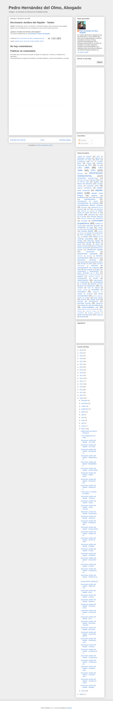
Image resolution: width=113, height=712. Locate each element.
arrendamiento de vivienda (88, 203)
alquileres (94, 195)
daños (85, 237)
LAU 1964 (83, 167)
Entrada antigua (65, 140)
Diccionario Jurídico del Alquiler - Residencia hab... (88, 522)
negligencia (96, 292)
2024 (81, 356)
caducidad (91, 215)
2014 (81, 384)
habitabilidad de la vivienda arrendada (89, 275)
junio (83, 417)
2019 (81, 370)
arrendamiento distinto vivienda (90, 205)
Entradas (82, 140)
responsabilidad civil (90, 307)
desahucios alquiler (95, 250)
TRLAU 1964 (84, 182)
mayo (83, 420)
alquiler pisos (19, 41)
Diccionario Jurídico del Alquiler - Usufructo (88, 497)
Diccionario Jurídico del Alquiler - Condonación (89, 656)
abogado (96, 182)
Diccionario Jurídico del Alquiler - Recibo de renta (88, 539)
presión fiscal (94, 299)
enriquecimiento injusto (95, 262)
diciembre (84, 400)
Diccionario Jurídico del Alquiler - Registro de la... (88, 533)
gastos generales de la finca (88, 273)
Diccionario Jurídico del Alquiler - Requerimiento (89, 528)
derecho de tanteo (93, 244)
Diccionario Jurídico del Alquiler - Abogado (88, 686)
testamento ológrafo (91, 311)
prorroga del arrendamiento (87, 301)
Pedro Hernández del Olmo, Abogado (45, 7)
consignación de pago (85, 227)
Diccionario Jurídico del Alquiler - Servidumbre (89, 512)
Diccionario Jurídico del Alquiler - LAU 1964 (88, 441)
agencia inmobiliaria (84, 188)
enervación (81, 262)
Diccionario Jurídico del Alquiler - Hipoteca (88, 600)
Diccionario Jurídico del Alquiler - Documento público (88, 634)
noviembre (84, 403)
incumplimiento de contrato (87, 278)
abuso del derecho (84, 184)
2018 (81, 373)
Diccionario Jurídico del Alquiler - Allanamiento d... (89, 457)
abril (82, 423)
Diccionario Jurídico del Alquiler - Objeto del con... (88, 586)
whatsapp (83, 316)
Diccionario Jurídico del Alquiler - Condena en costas (88, 681)
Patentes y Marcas (82, 180)
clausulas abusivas (96, 216)
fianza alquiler (88, 269)
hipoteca (80, 276)
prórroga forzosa (84, 303)
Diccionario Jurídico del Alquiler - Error (88, 617)
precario (83, 299)
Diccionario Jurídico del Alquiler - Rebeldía (88, 545)
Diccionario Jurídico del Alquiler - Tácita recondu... (88, 507)
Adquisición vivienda (84, 158)
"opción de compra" (84, 156)
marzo (83, 426)
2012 (81, 389)
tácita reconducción (84, 315)
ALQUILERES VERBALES (89, 581)
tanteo (42, 41)
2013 (81, 387)
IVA (98, 165)
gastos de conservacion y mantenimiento (90, 270)
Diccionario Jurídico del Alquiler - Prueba (88, 550)
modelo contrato (82, 289)
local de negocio (94, 288)
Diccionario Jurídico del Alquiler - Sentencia (88, 517)
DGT (92, 161)
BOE (97, 160)
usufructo (100, 315)
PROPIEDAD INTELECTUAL (87, 178)
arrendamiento (89, 199)
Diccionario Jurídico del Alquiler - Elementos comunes (88, 623)
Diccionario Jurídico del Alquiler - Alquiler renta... (88, 474)
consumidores (90, 229)
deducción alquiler (93, 241)
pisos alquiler (98, 298)
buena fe (96, 213)
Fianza (89, 163)
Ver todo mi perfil (82, 52)
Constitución (81, 161)
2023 (81, 358)
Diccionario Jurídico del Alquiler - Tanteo (88, 502)
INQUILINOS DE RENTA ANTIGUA (89, 432)
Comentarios (83, 143)
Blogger (69, 708)
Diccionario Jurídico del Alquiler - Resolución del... (88, 481)
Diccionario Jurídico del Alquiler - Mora (88, 591)
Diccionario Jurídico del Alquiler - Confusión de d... (89, 651)
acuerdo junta (92, 186)
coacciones (99, 218)
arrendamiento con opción (87, 201)
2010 (81, 395)
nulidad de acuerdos (85, 294)
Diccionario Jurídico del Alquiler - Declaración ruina (88, 640)
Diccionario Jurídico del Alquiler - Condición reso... (88, 674)
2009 (81, 398)
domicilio (89, 256)
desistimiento (90, 252)
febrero (83, 429)
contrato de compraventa (94, 233)
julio (82, 415)
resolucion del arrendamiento (91, 305)
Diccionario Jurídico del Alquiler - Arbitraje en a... (88, 487)
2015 (81, 381)
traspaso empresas (94, 313)
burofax (80, 215)
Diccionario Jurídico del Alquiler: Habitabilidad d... (88, 463)
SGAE (101, 180)
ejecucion (96, 258)
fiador (79, 269)
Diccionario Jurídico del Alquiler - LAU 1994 (88, 445)
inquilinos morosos (96, 284)
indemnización (82, 280)
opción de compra (83, 298)
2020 (81, 367)
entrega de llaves (86, 263)
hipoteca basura (94, 276)
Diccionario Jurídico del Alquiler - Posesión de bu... (88, 570)
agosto (83, 412)
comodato (84, 221)
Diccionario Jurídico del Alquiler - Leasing (88, 596)
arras (90, 197)
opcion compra (96, 296)
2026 (81, 350)
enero (83, 691)
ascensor (84, 207)
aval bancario (98, 209)
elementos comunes (86, 260)
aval (88, 209)
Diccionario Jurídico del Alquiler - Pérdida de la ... (89, 577)
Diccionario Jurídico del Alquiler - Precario (88, 565)
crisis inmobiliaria (86, 235)
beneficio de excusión (88, 211)
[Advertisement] (40, 121)
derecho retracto (82, 246)
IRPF (90, 165)
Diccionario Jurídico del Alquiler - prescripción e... (88, 559)
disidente (80, 256)
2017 (81, 375)
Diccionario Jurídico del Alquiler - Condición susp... (88, 668)
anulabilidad (81, 197)
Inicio (42, 140)
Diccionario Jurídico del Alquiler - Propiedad (88, 554)
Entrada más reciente (18, 140)
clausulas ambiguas (86, 218)
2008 (81, 694)
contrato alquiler (87, 231)
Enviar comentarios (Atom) (45, 145)
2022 (81, 361)
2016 (81, 378)
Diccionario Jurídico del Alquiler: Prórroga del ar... (88, 451)
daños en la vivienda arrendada (90, 238)
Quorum (93, 180)
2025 (81, 353)
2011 (81, 392)
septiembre (85, 409)
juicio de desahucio (87, 286)
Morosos (80, 173)
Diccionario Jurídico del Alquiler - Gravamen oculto (88, 606)
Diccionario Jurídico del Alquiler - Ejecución (88, 628)
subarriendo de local (83, 309)
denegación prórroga (84, 242)
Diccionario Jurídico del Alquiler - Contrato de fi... (88, 612)
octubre (84, 406)
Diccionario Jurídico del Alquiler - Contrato (88, 645)
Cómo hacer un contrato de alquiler (88, 492)
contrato (100, 229)
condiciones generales (93, 225)
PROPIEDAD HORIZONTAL (90, 174)
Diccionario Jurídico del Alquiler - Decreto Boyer (89, 469)
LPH (93, 170)
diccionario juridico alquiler (31, 41)
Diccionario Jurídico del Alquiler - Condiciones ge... (88, 662)
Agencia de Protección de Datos (90, 159)
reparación (99, 303)
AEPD (98, 156)
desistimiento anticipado (87, 254)
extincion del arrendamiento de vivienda (90, 267)
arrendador (99, 197)
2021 (81, 364)
